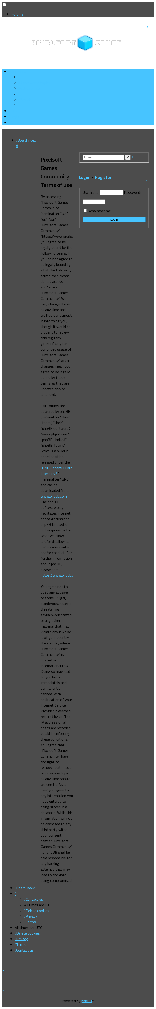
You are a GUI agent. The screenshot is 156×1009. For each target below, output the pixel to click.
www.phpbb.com (54, 496)
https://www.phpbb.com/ (60, 575)
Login (84, 177)
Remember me (99, 211)
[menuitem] (34, 82)
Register (103, 177)
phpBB (86, 1001)
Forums (17, 14)
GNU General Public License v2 (56, 470)
